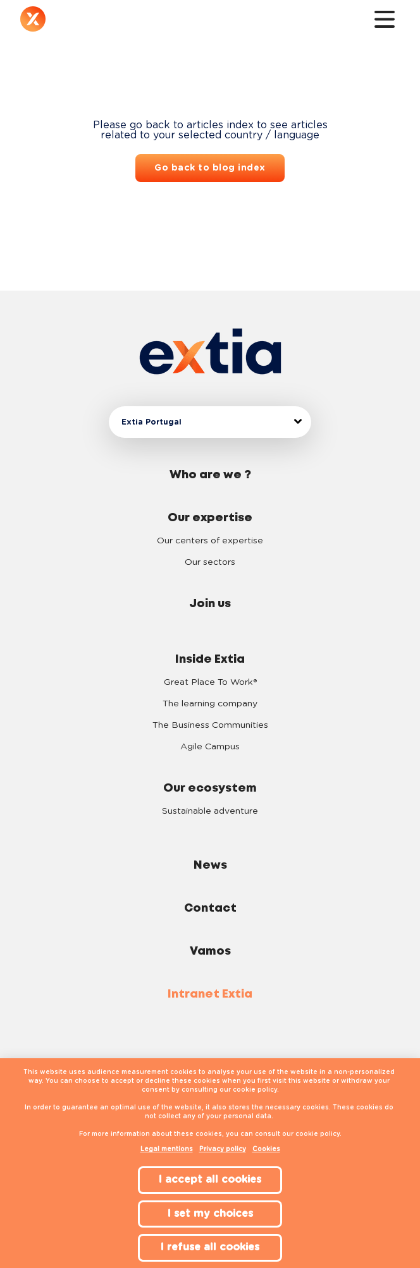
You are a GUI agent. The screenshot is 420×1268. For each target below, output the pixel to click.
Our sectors (210, 562)
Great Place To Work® (210, 682)
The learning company (210, 703)
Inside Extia (210, 660)
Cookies (266, 1149)
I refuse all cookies (210, 1247)
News (210, 865)
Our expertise (210, 518)
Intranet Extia (210, 994)
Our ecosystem (210, 788)
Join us (210, 604)
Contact (210, 908)
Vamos (210, 951)
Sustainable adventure (210, 811)
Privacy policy (222, 1149)
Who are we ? (210, 475)
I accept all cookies (210, 1179)
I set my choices (210, 1214)
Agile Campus (210, 746)
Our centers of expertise (210, 540)
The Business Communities (210, 725)
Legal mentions (166, 1149)
